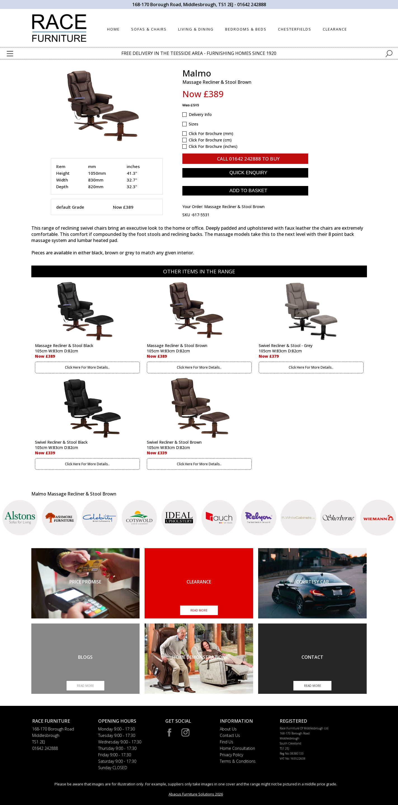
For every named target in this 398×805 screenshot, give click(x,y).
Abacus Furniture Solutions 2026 (196, 794)
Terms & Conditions (238, 761)
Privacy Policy (231, 754)
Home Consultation (237, 748)
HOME (113, 29)
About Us (228, 729)
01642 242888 (251, 4)
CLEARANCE (335, 29)
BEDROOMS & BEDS (246, 29)
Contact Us (230, 735)
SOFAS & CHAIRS (149, 29)
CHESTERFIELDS (294, 29)
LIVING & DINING (196, 29)
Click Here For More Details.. (87, 367)
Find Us (226, 741)
